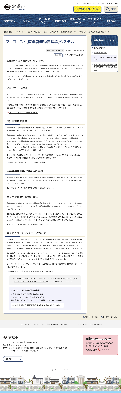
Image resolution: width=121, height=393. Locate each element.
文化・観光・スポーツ (77, 21)
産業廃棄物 (54, 32)
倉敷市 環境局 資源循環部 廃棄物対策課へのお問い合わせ (38, 305)
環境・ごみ (37, 32)
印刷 (56, 55)
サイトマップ (26, 324)
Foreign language (87, 3)
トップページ (18, 32)
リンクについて (82, 324)
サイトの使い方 (96, 324)
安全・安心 (9, 21)
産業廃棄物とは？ (100, 48)
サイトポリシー (38, 324)
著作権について (67, 324)
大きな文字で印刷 (72, 55)
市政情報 (111, 21)
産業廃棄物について (68, 32)
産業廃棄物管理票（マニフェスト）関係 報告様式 (28, 162)
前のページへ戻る (91, 317)
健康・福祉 (60, 21)
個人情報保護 (52, 324)
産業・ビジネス (94, 21)
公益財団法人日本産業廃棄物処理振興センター (33, 271)
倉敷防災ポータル (87, 9)
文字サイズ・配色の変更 (109, 3)
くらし (26, 21)
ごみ (45, 32)
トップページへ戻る (110, 317)
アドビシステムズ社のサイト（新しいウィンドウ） (30, 281)
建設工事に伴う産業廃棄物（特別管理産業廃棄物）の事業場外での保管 (105, 67)
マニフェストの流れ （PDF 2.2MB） (24, 112)
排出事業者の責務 (100, 52)
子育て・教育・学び (43, 21)
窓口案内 (9, 359)
